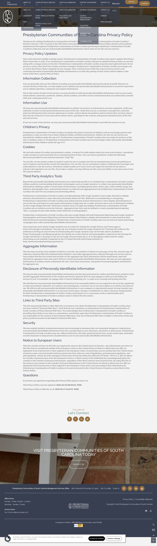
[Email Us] (153, 529)
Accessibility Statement (143, 508)
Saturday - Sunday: (12, 513)
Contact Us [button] (78, 473)
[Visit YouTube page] (87, 427)
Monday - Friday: (11, 510)
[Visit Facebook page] (69, 427)
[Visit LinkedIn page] (81, 427)
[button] (144, 3)
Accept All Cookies (97, 538)
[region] (67, 538)
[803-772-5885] (153, 524)
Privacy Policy (128, 508)
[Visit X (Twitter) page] (75, 427)
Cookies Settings (113, 538)
